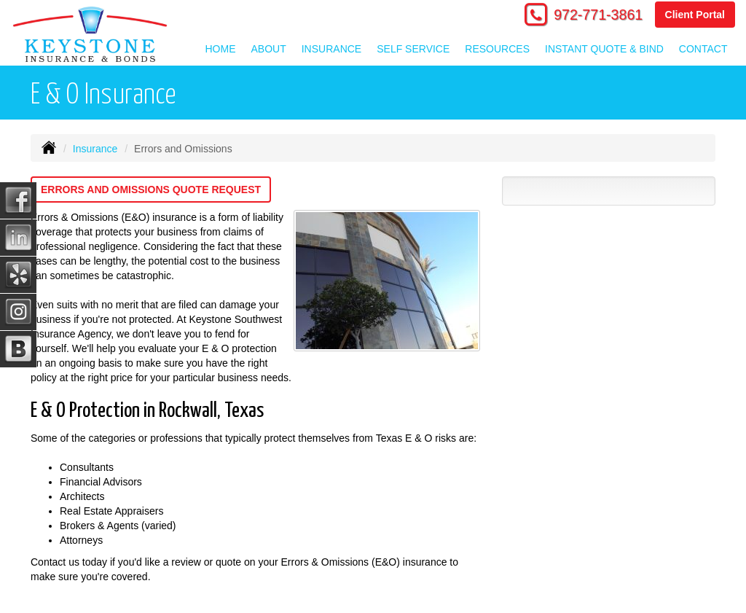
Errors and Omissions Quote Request (151, 189)
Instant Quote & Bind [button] (604, 49)
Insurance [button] (331, 49)
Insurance (95, 149)
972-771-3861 (598, 15)
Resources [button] (497, 49)
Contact (703, 49)
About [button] (268, 49)
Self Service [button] (413, 49)
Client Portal (695, 14)
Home (220, 49)
